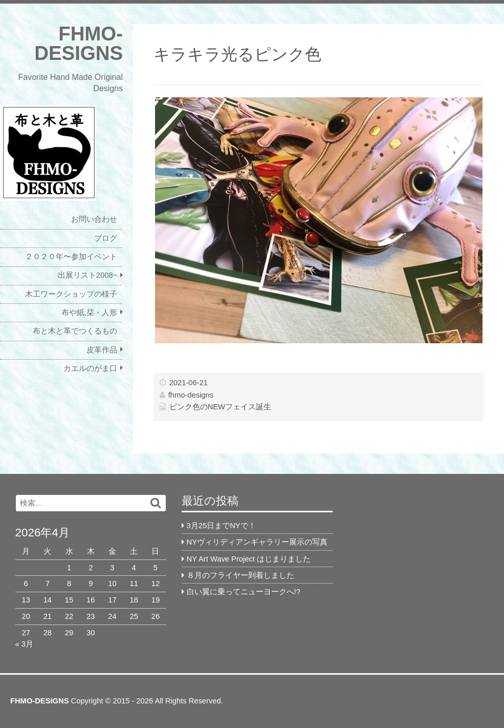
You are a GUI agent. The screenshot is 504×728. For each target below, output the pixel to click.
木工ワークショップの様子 (71, 294)
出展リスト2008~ (87, 275)
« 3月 (24, 644)
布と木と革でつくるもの (75, 331)
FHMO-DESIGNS (78, 43)
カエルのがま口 (90, 368)
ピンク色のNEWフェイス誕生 (220, 407)
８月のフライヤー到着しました (240, 575)
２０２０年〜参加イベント (71, 257)
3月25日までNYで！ (221, 526)
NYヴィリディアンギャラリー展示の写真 (257, 542)
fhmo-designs (190, 395)
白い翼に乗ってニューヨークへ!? (243, 592)
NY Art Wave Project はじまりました (249, 559)
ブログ (105, 238)
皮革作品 (101, 350)
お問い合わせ (94, 219)
